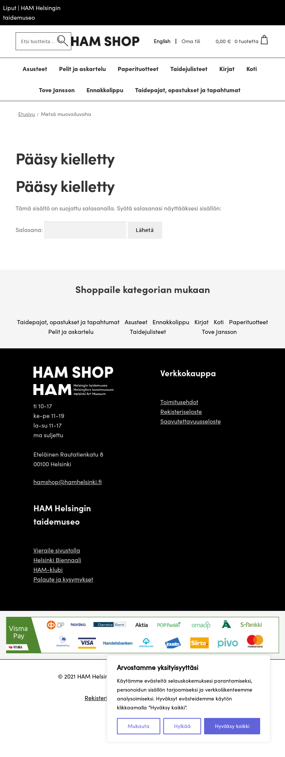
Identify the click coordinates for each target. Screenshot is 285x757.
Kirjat (201, 322)
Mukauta (139, 725)
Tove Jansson (219, 331)
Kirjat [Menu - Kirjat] (227, 68)
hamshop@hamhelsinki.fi (67, 482)
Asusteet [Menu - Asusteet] (35, 68)
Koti (219, 322)
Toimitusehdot (179, 402)
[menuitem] (162, 41)
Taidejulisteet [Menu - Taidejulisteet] (188, 68)
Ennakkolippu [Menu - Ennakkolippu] (104, 90)
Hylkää (182, 725)
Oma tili (190, 41)
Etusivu (26, 113)
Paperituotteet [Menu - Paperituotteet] (138, 68)
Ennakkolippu (171, 322)
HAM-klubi (48, 569)
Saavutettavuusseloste (190, 421)
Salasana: (71, 229)
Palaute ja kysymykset (63, 579)
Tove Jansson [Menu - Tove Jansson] (57, 90)
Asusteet (136, 322)
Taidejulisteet (148, 331)
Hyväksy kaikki (232, 725)
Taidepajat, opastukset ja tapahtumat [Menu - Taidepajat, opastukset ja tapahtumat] (187, 90)
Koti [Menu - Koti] (251, 68)
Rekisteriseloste (181, 411)
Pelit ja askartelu (71, 331)
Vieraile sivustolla (56, 550)
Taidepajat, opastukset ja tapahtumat (68, 322)
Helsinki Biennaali (57, 560)
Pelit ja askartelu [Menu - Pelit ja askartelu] (82, 68)
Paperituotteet (248, 322)
